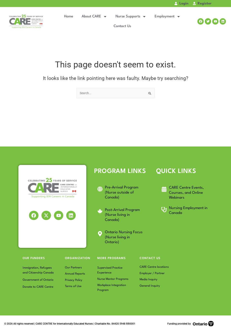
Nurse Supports (131, 17)
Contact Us (122, 26)
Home (68, 16)
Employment (167, 17)
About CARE (94, 17)
